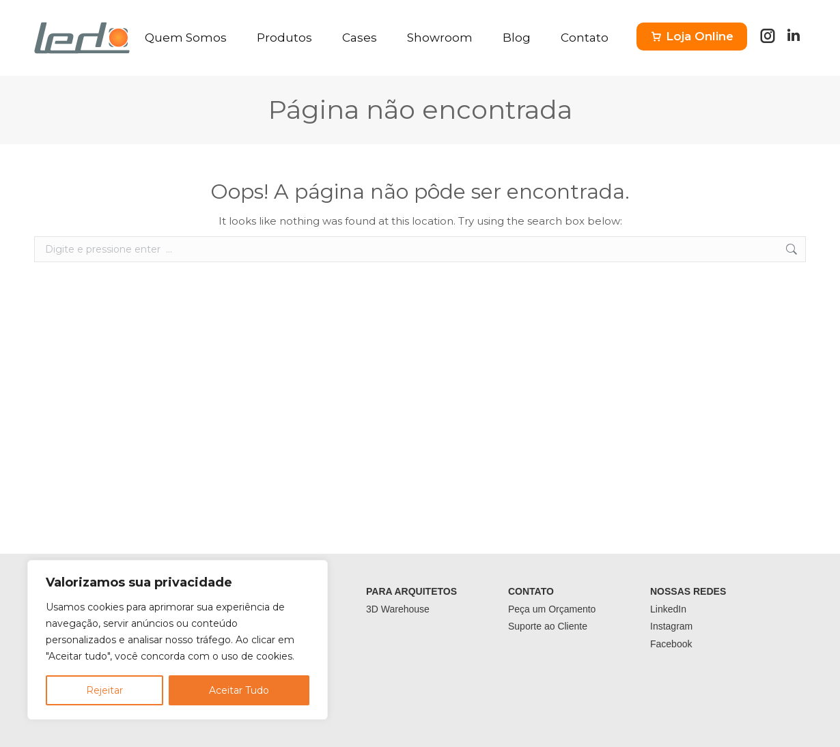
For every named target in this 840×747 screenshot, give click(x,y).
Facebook (671, 643)
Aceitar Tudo (239, 690)
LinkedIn (668, 609)
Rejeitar (104, 690)
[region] (177, 640)
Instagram (671, 626)
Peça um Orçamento (552, 609)
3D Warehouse (398, 609)
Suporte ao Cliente (547, 626)
